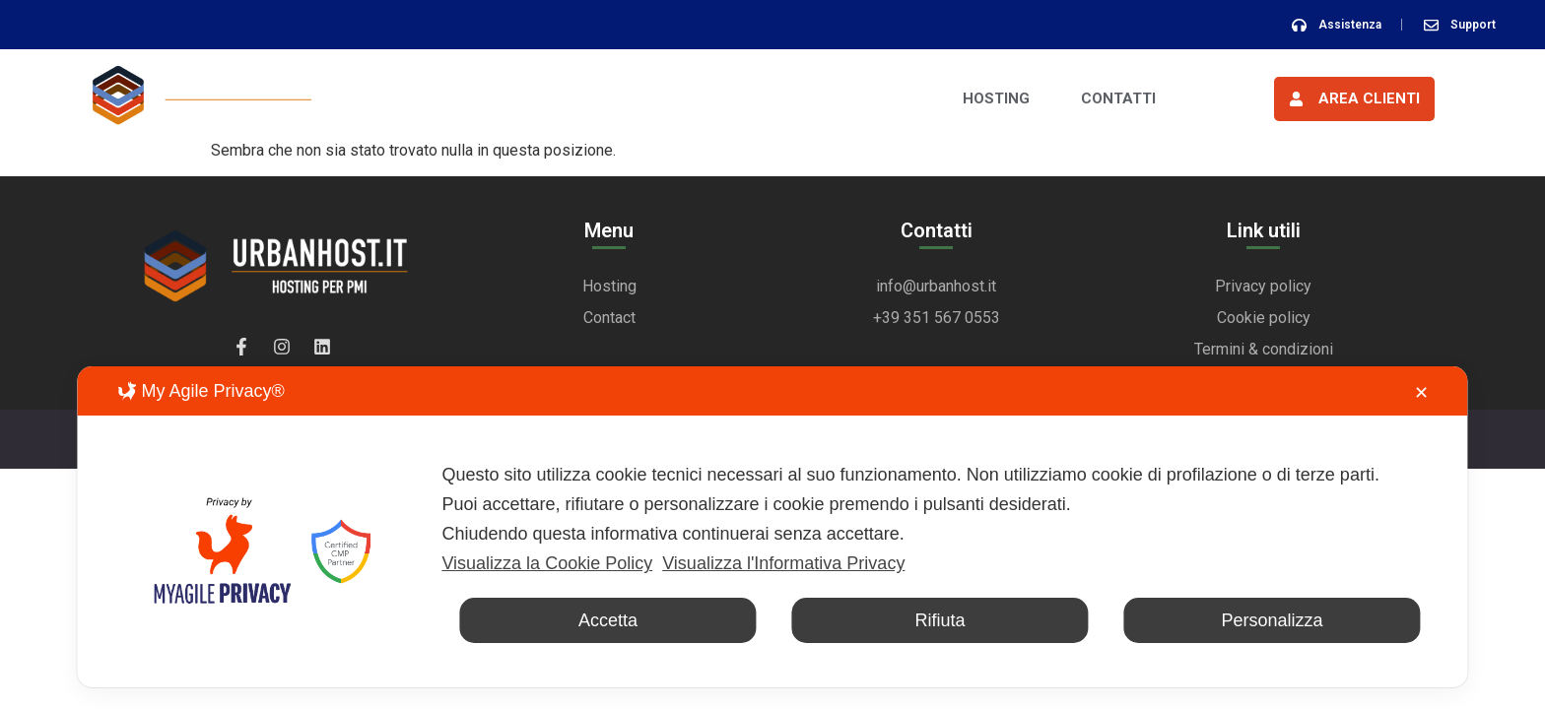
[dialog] (772, 526)
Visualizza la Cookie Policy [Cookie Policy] (546, 563)
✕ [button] (1421, 393)
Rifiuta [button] (939, 620)
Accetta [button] (608, 620)
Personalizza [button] (1272, 620)
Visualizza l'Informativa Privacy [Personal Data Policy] (783, 563)
